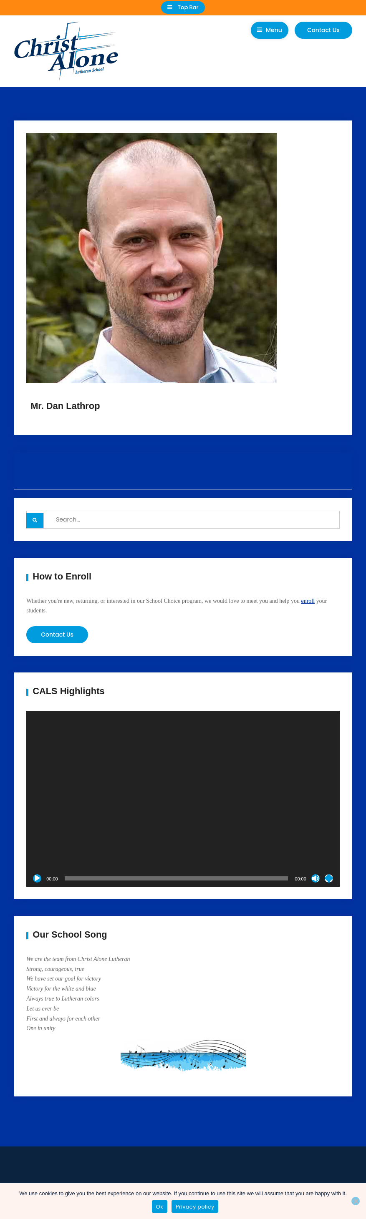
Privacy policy (195, 1207)
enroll (308, 601)
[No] (355, 1201)
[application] (183, 799)
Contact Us (323, 30)
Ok (159, 1207)
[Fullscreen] (329, 878)
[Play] (37, 878)
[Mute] (315, 878)
